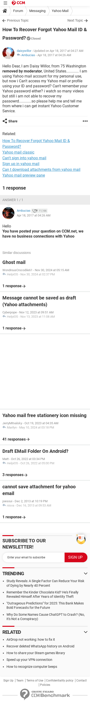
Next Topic (75, 20)
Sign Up (8, 680)
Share (13, 121)
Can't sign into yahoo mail (24, 158)
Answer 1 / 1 (12, 200)
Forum (18, 11)
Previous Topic (18, 20)
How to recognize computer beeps (31, 667)
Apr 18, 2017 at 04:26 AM (54, 55)
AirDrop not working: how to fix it (30, 639)
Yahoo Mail (60, 11)
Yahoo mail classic (18, 152)
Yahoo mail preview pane (23, 175)
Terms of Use (34, 680)
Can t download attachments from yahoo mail (41, 169)
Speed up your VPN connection (29, 660)
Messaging (37, 11)
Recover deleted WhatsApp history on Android (40, 646)
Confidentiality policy (59, 680)
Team (20, 680)
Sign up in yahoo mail (20, 163)
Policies (45, 685)
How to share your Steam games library (35, 653)
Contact (81, 680)
